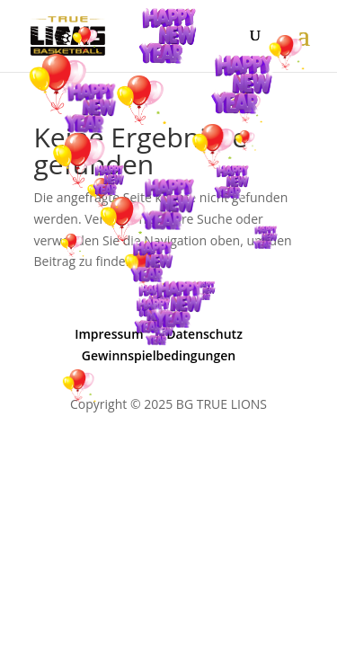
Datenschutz (204, 333)
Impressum (109, 333)
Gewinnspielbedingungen (158, 355)
